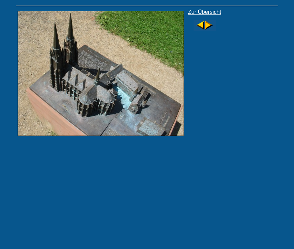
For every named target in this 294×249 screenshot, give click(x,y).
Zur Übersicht (204, 12)
